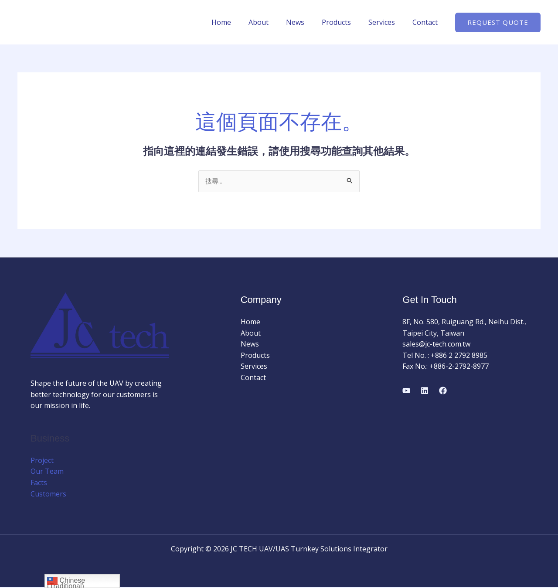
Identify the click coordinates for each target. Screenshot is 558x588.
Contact (426, 22)
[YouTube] (406, 391)
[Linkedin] (425, 391)
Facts (39, 483)
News (307, 22)
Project (42, 461)
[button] (498, 22)
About (274, 22)
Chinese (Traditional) (66, 582)
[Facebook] (443, 391)
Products (345, 22)
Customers (48, 494)
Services (387, 22)
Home (240, 22)
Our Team (47, 472)
